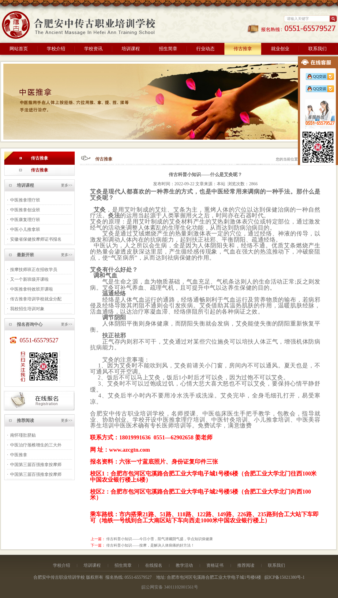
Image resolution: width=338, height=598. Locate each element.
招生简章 (168, 48)
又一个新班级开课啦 (29, 279)
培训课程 (131, 48)
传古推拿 (243, 48)
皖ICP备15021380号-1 (285, 577)
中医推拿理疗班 (25, 200)
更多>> (67, 185)
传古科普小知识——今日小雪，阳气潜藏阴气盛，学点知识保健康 (159, 539)
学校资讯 (93, 48)
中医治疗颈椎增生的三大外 (36, 445)
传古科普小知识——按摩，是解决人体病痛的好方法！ (150, 545)
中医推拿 (18, 455)
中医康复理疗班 (25, 219)
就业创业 (280, 48)
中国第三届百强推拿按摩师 (36, 464)
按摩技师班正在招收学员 (33, 269)
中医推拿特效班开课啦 (31, 289)
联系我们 (317, 48)
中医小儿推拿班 (25, 229)
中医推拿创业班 (25, 210)
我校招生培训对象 (27, 309)
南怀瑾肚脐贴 (23, 435)
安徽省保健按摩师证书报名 (36, 239)
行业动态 (205, 48)
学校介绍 (56, 48)
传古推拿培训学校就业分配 (36, 299)
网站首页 (18, 48)
